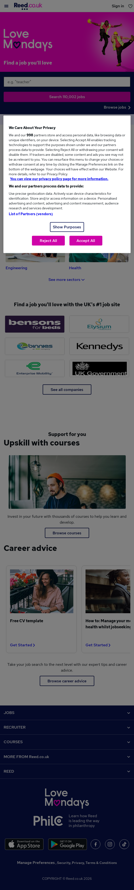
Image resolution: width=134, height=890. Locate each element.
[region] (67, 184)
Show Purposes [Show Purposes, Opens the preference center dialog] (67, 227)
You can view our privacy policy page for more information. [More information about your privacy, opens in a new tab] (59, 179)
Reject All (48, 240)
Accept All (86, 240)
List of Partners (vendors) (31, 214)
